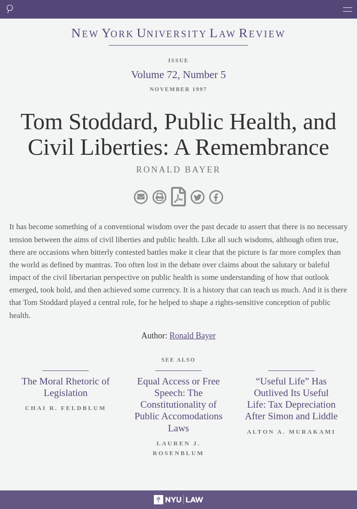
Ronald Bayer (193, 335)
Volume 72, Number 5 (178, 74)
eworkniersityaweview (178, 34)
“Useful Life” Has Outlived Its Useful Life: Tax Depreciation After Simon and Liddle (291, 399)
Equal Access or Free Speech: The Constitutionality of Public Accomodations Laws (178, 405)
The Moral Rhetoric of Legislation (66, 387)
